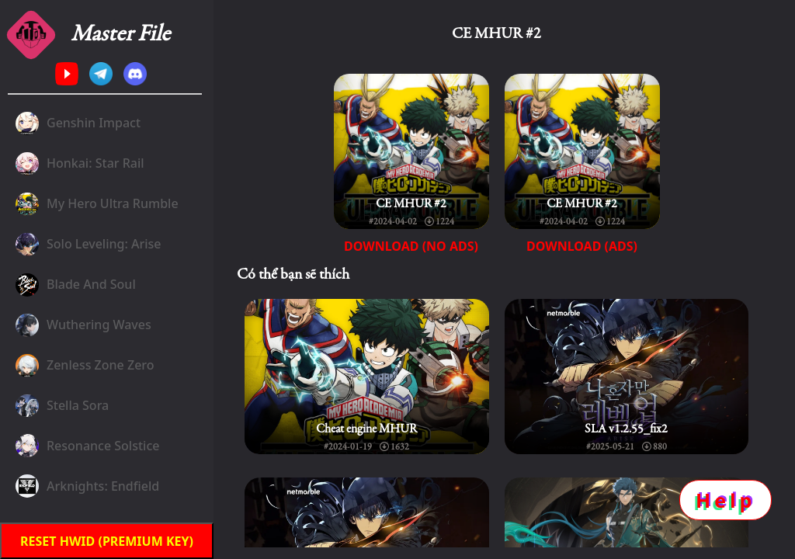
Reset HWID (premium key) (106, 541)
